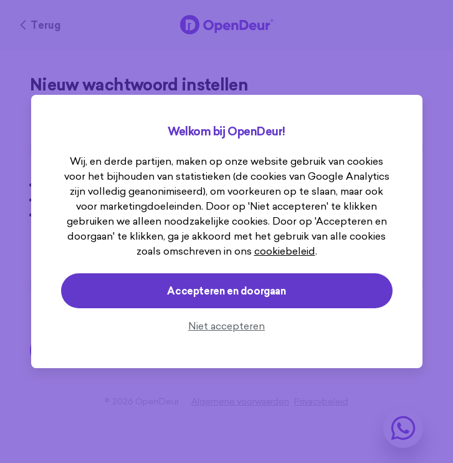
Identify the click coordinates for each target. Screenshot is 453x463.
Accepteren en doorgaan (226, 291)
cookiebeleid (284, 251)
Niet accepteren (226, 325)
